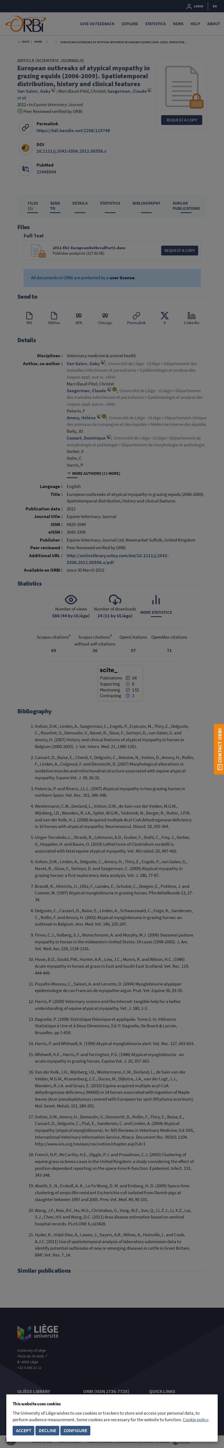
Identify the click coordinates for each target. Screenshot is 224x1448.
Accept (23, 1431)
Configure (75, 1431)
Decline (47, 1431)
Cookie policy (195, 1420)
